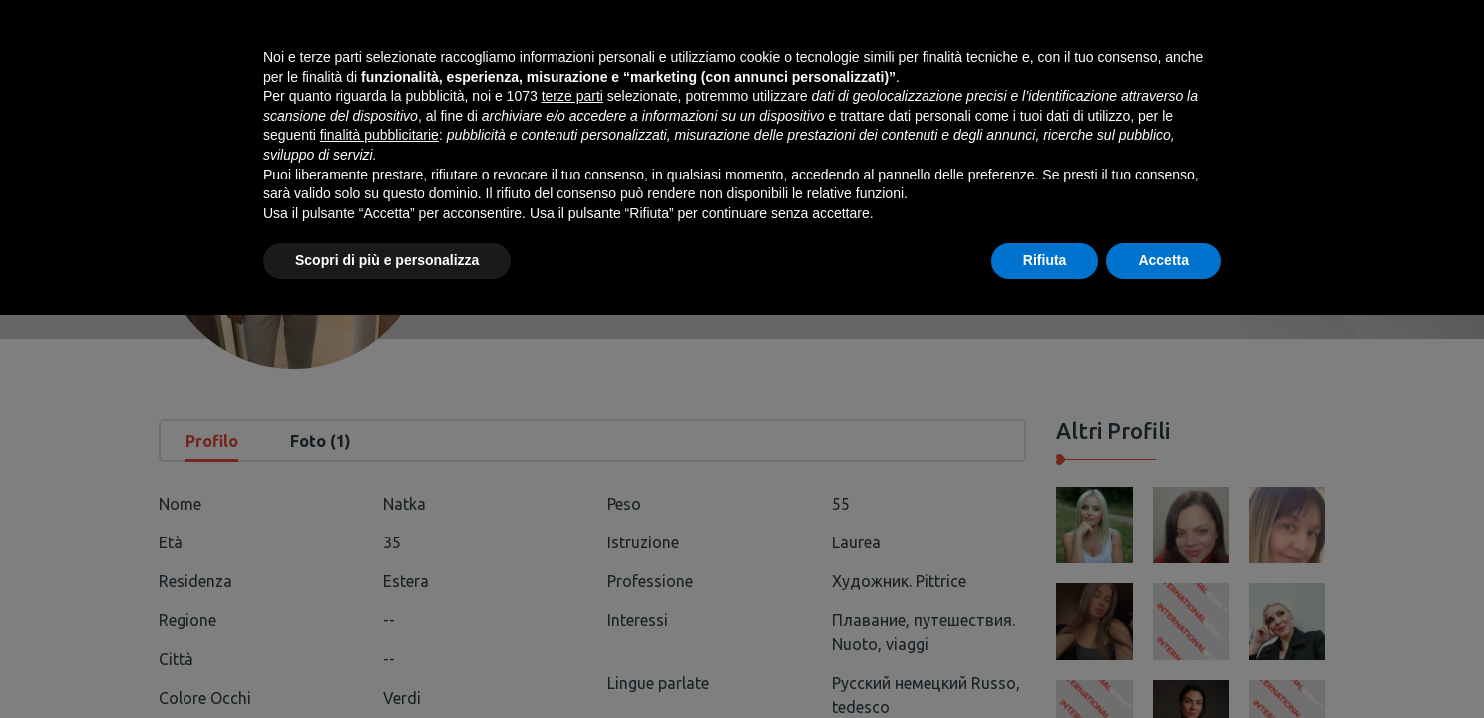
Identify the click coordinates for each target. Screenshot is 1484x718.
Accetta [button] (1163, 663)
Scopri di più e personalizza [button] (387, 663)
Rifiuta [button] (1045, 663)
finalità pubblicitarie (379, 537)
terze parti (572, 499)
